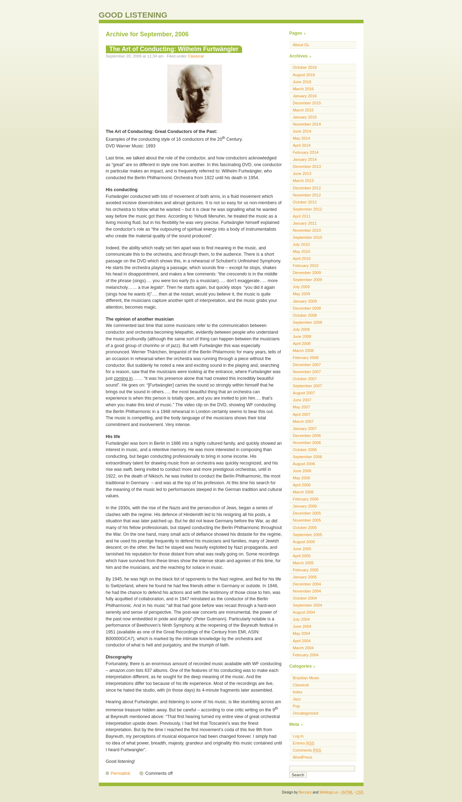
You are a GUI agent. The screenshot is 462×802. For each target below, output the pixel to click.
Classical (196, 56)
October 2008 (305, 315)
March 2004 (303, 648)
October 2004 (305, 598)
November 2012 (307, 195)
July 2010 (301, 244)
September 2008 (307, 322)
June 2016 (302, 82)
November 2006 (307, 443)
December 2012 (307, 188)
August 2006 (304, 464)
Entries (303, 743)
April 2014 (302, 145)
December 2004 (307, 584)
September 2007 (307, 386)
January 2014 (305, 159)
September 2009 (307, 280)
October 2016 (305, 67)
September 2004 (307, 605)
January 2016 (305, 96)
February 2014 (306, 152)
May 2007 (301, 407)
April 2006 (302, 485)
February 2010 (306, 265)
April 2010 (302, 258)
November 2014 (307, 124)
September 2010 (307, 237)
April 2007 (302, 414)
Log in (298, 736)
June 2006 (302, 471)
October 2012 (305, 202)
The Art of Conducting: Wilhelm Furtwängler (174, 49)
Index (297, 692)
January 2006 (305, 506)
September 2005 (307, 535)
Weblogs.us (328, 792)
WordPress (302, 757)
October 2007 (305, 379)
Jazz (297, 699)
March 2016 (303, 89)
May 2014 (301, 138)
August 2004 (304, 612)
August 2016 (304, 75)
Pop (296, 706)
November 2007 (307, 372)
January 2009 (305, 301)
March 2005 (303, 563)
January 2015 (305, 117)
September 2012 (307, 209)
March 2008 (303, 350)
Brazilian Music (306, 678)
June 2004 (302, 626)
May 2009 (301, 294)
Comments (307, 750)
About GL (301, 45)
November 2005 (307, 520)
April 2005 (302, 556)
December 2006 (307, 435)
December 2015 (307, 103)
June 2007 (302, 400)
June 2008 (302, 336)
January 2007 (305, 428)
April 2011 (302, 216)
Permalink (120, 773)
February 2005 (306, 570)
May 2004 (301, 633)
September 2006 (307, 457)
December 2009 (307, 273)
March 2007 (303, 421)
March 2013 (303, 180)
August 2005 (304, 542)
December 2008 (307, 308)
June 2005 (302, 549)
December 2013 (307, 166)
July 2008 (301, 329)
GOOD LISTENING (133, 15)
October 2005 (305, 527)
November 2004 (307, 591)
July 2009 (301, 287)
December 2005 (307, 513)
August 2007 (304, 393)
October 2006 (305, 450)
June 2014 (302, 131)
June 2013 (302, 173)
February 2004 (306, 655)
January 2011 (305, 223)
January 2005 (305, 577)
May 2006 (301, 478)
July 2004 (301, 619)
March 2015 (303, 110)
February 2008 (306, 358)
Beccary (305, 792)
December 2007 (307, 365)
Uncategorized (305, 713)
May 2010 (301, 251)
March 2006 (303, 492)
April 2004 (302, 641)
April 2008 (302, 343)
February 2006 (306, 499)
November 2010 (307, 230)
